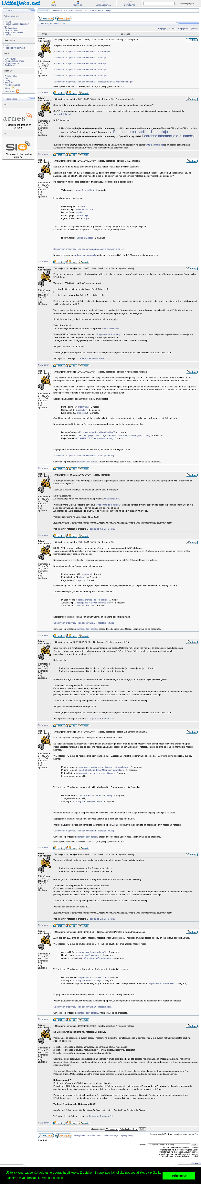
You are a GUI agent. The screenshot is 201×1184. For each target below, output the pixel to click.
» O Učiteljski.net (10, 76)
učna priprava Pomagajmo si (97, 958)
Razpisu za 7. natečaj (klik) (101, 1116)
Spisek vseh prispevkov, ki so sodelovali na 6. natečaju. (79, 75)
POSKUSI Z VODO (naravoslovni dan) (94, 438)
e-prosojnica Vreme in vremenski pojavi (96, 773)
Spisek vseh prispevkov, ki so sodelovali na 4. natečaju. (79, 63)
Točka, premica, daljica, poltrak (92, 600)
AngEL (87, 218)
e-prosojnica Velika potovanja (87, 980)
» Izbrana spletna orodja (13, 61)
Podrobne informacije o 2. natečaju (169, 136)
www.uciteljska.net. (62, 114)
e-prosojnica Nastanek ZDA (92, 977)
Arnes (6, 105)
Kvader (79, 212)
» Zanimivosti (9, 65)
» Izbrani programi (11, 63)
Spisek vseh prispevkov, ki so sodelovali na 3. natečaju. (79, 57)
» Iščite (6, 46)
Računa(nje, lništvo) (84, 190)
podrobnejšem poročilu (85, 255)
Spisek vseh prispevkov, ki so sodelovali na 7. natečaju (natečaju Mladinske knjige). (93, 82)
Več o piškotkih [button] (52, 1177)
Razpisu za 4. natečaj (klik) (101, 529)
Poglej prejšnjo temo (167, 29)
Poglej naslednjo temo (187, 29)
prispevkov (83, 407)
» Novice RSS (11, 91)
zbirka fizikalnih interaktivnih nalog (95, 795)
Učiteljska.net (57, 11)
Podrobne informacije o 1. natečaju (140, 132)
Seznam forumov (73, 11)
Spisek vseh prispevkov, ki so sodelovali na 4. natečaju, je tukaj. (83, 623)
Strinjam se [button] (179, 1175)
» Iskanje (7, 22)
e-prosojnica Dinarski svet (161, 983)
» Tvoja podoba (10, 28)
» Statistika (8, 83)
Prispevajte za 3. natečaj (108, 334)
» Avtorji (6, 81)
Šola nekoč (82, 206)
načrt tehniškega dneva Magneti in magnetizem (101, 770)
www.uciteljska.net (155, 145)
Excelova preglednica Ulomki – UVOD (97, 432)
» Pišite (8, 88)
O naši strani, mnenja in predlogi (97, 11)
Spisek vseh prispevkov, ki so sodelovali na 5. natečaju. (79, 69)
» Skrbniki (7, 78)
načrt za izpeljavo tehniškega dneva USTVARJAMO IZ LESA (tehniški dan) (114, 435)
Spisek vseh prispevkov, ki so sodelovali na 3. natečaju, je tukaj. (83, 455)
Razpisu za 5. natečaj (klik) (101, 718)
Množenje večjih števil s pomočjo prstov (93, 602)
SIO (5, 133)
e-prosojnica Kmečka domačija (92, 952)
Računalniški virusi (86, 605)
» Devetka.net (9, 59)
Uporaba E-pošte (85, 238)
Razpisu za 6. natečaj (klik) (101, 919)
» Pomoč (7, 35)
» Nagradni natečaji (11, 85)
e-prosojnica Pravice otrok (88, 955)
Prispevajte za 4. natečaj (108, 505)
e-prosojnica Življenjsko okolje (87, 801)
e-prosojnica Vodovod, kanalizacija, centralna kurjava (104, 767)
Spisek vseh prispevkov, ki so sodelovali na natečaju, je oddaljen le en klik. (89, 249)
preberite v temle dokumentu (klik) (94, 358)
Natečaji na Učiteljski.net (53, 23)
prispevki (83, 577)
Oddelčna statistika (84, 209)
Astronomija (82, 215)
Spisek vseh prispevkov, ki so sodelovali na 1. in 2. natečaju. (82, 51)
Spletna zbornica (11, 16)
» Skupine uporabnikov (13, 33)
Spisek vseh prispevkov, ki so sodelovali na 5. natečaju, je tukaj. (83, 830)
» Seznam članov (10, 30)
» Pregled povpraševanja (14, 48)
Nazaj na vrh (43, 92)
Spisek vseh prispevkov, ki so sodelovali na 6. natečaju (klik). (82, 1007)
